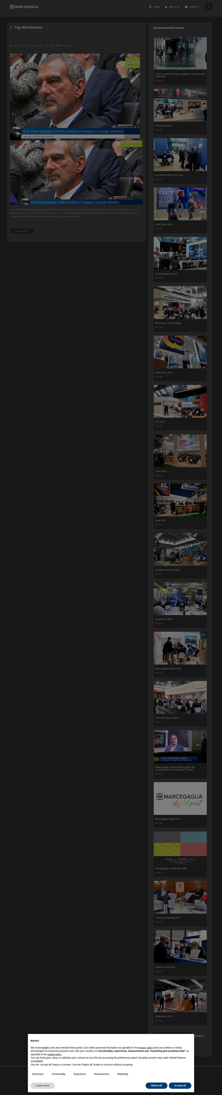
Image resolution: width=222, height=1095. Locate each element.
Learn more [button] (42, 1085)
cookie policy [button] (54, 1054)
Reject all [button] (156, 1085)
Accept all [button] (180, 1085)
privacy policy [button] (146, 1047)
